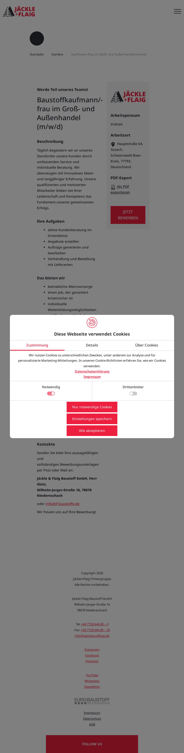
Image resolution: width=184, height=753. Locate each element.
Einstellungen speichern (92, 418)
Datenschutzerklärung (92, 371)
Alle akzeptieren (92, 430)
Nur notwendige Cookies (92, 407)
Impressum (92, 376)
